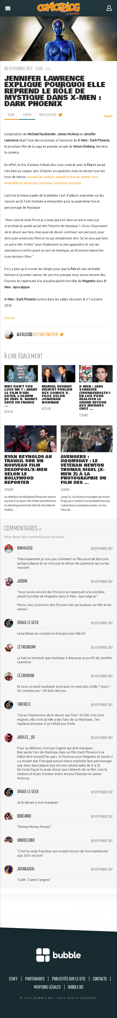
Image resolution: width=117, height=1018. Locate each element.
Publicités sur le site (69, 979)
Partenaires (35, 979)
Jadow (22, 581)
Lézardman (25, 676)
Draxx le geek (28, 623)
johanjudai (25, 869)
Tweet (108, 116)
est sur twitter (48, 335)
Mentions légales (47, 987)
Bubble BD (75, 987)
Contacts (100, 979)
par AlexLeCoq (48, 115)
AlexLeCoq (18, 335)
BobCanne (24, 816)
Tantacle (24, 704)
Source (9, 317)
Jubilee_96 (26, 737)
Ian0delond (26, 840)
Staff (13, 979)
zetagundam (26, 647)
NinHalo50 (25, 548)
